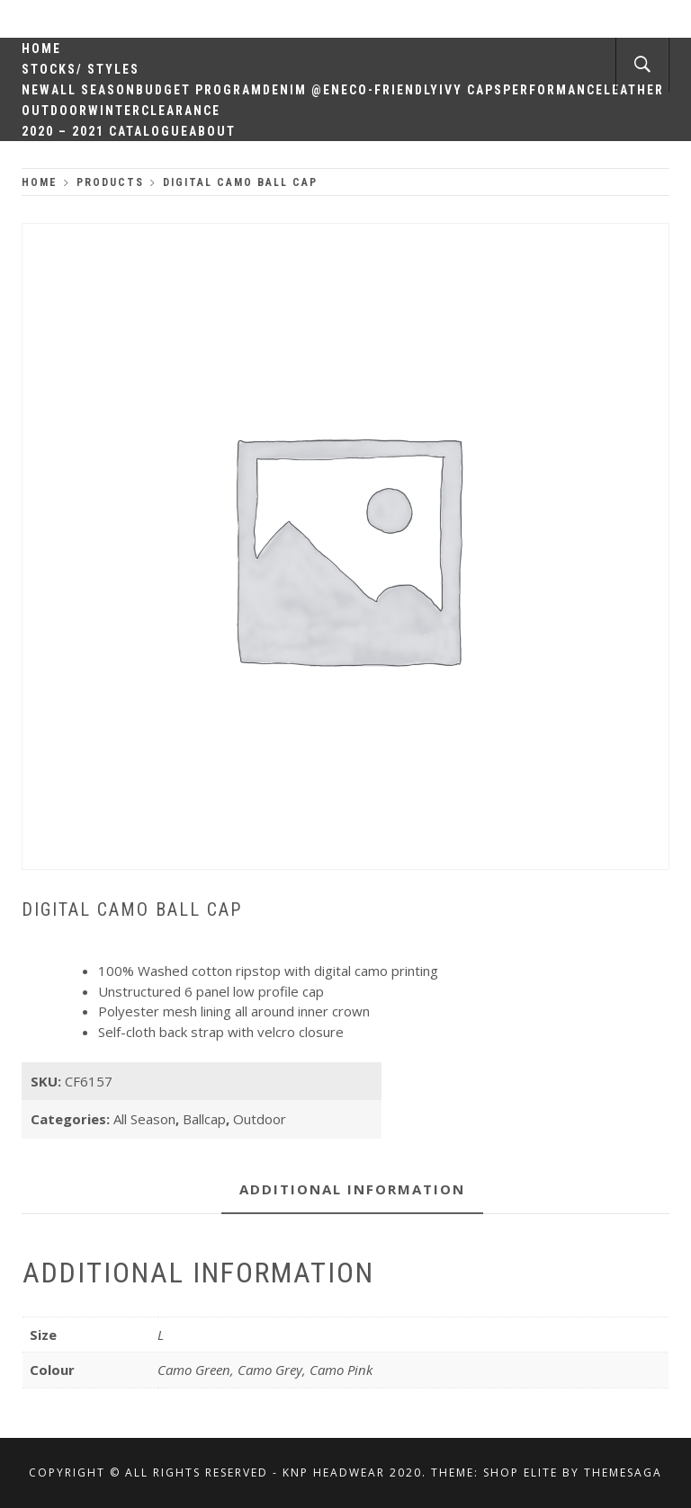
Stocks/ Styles (80, 69)
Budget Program (199, 90)
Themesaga (623, 1472)
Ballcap (204, 1119)
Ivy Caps (471, 90)
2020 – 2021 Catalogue (105, 131)
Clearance (180, 110)
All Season (93, 90)
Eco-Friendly (390, 90)
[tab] (352, 1190)
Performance (553, 90)
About (212, 131)
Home (41, 48)
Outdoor (55, 110)
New (36, 90)
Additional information (352, 1189)
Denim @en (302, 90)
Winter (114, 110)
